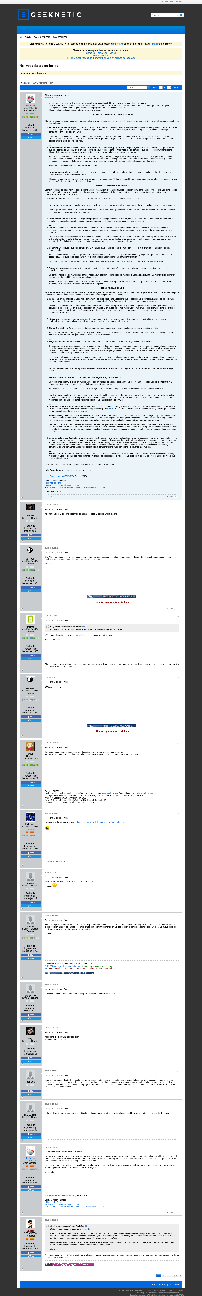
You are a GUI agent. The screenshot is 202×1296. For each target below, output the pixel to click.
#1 (178, 95)
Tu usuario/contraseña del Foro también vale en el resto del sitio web (101, 58)
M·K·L (71, 470)
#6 (178, 743)
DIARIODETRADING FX (55, 861)
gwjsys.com (30, 995)
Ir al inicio (174, 1285)
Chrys (30, 754)
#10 (178, 985)
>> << (80, 968)
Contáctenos (159, 1285)
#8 (178, 873)
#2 (178, 505)
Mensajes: (27, 130)
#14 (178, 1148)
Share (31, 134)
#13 (178, 1104)
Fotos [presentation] (53, 83)
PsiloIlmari (30, 824)
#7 (178, 814)
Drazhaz (30, 926)
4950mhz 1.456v (71, 793)
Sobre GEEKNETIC (60, 37)
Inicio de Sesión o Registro (171, 2)
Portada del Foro (31, 37)
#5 (178, 678)
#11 (178, 1028)
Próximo (177, 1275)
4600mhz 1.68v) (111, 793)
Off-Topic (109, 301)
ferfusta (30, 516)
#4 (178, 616)
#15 (178, 1220)
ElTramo (70, 1255)
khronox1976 (30, 1115)
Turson (30, 883)
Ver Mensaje (84, 626)
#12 (178, 1071)
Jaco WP (30, 559)
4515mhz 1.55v (146, 793)
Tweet (31, 138)
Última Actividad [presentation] (40, 83)
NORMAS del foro (53, 966)
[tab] (25, 83)
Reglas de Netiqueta (71, 966)
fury (30, 1039)
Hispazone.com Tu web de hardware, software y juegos (75, 559)
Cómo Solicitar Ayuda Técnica (101, 53)
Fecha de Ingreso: (29, 126)
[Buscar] (165, 15)
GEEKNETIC (45, 37)
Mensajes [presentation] (25, 83)
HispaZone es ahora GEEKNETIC (60, 476)
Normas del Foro (101, 55)
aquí (154, 301)
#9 (178, 916)
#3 (178, 548)
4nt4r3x (30, 627)
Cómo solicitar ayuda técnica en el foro (63, 485)
